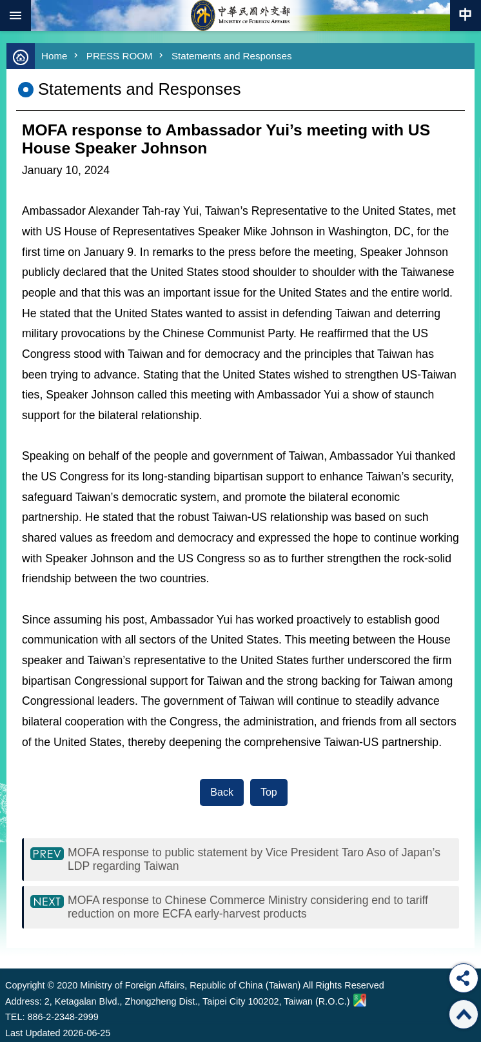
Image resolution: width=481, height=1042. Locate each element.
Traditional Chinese (465, 15)
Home (54, 55)
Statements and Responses (232, 55)
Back (221, 792)
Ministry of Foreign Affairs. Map (359, 1000)
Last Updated (33, 1033)
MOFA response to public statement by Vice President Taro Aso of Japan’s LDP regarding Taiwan (254, 859)
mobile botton (15, 15)
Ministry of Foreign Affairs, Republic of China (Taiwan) (240, 15)
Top (268, 792)
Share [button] (463, 978)
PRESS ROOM (119, 55)
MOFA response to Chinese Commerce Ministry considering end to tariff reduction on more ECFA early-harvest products (248, 907)
